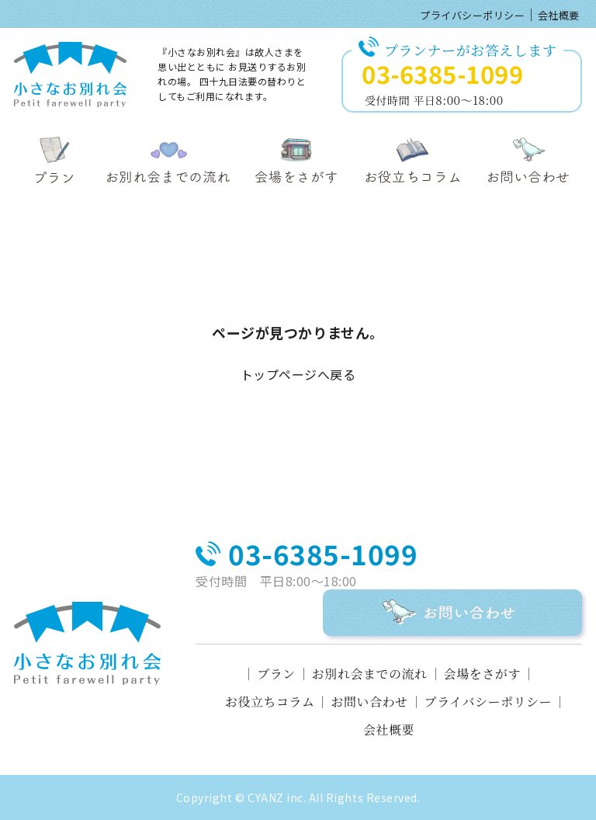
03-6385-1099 (442, 73)
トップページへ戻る (298, 374)
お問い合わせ (369, 702)
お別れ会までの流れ (370, 674)
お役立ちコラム (270, 702)
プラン (276, 674)
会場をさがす (482, 674)
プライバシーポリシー (472, 15)
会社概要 (559, 15)
